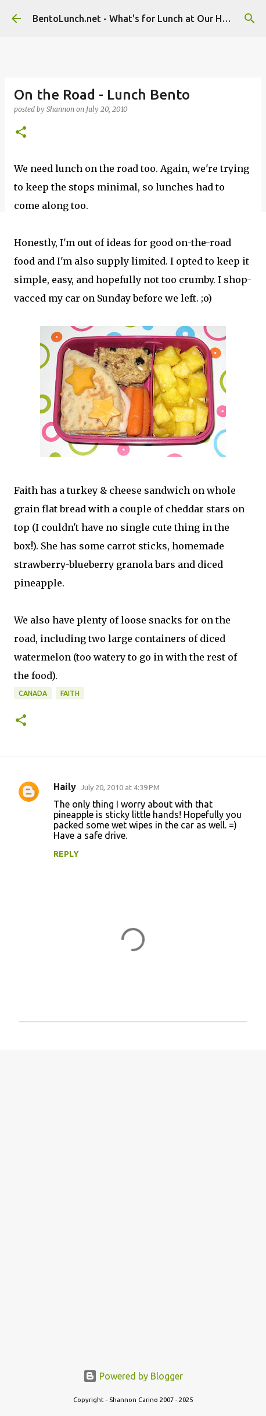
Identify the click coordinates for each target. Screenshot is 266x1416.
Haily (64, 787)
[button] (21, 133)
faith (70, 693)
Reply (66, 854)
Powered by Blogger (133, 1376)
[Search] (250, 18)
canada (33, 693)
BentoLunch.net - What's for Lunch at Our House (138, 18)
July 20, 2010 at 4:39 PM (120, 787)
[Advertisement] (133, 1200)
